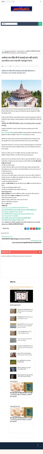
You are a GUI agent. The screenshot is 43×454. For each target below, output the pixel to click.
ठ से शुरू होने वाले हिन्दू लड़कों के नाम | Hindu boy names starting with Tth (25, 352)
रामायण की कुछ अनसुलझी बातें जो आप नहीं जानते (12, 216)
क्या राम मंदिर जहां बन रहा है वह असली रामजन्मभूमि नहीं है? (16, 222)
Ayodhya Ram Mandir (10, 51)
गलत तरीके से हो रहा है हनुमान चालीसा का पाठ (13, 225)
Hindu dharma (21, 51)
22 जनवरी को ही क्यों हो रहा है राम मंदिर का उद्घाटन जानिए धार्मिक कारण (19, 214)
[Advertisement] (21, 17)
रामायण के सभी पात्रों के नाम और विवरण (10, 220)
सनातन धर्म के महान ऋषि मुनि (8, 137)
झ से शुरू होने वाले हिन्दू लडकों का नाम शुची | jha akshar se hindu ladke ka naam (25, 316)
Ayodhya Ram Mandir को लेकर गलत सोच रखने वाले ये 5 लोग (15, 212)
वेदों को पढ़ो (21, 139)
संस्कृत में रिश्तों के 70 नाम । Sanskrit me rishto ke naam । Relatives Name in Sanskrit (25, 330)
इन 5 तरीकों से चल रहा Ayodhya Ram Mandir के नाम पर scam (18, 218)
